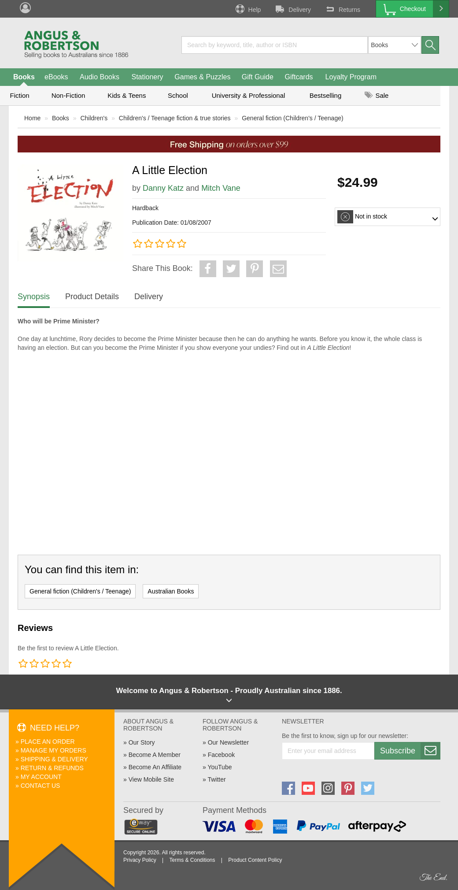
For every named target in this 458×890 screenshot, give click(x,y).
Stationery (147, 77)
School (178, 95)
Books (24, 77)
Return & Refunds (52, 767)
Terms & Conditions (192, 860)
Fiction (19, 95)
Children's (93, 118)
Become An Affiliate (155, 767)
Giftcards (299, 77)
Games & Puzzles (202, 77)
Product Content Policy (255, 860)
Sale (376, 95)
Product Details (92, 296)
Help (247, 9)
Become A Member (155, 754)
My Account (41, 776)
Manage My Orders (53, 750)
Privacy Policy (139, 860)
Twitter (216, 779)
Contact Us (40, 785)
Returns (342, 9)
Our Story (142, 742)
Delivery (292, 9)
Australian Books (171, 591)
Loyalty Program (351, 77)
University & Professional (248, 95)
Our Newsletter (228, 742)
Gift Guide (257, 77)
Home (32, 118)
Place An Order (48, 741)
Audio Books (99, 77)
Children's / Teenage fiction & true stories (175, 118)
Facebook (221, 754)
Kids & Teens (126, 95)
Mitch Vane (220, 188)
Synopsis (34, 296)
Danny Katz (163, 188)
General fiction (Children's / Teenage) (292, 118)
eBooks (56, 77)
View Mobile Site (151, 779)
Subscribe (410, 750)
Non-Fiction (68, 95)
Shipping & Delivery (54, 759)
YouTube (219, 767)
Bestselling (326, 95)
